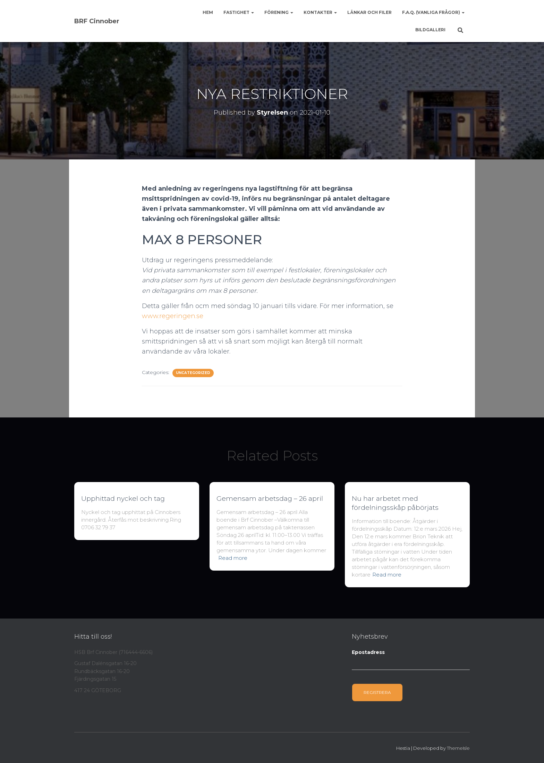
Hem (208, 12)
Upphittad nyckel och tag (123, 499)
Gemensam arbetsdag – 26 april (269, 499)
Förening (278, 12)
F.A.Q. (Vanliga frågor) (433, 12)
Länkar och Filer (369, 12)
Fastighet (238, 12)
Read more (232, 558)
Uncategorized (193, 373)
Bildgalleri (430, 29)
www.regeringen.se (172, 316)
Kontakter (320, 12)
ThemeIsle (458, 748)
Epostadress (368, 652)
